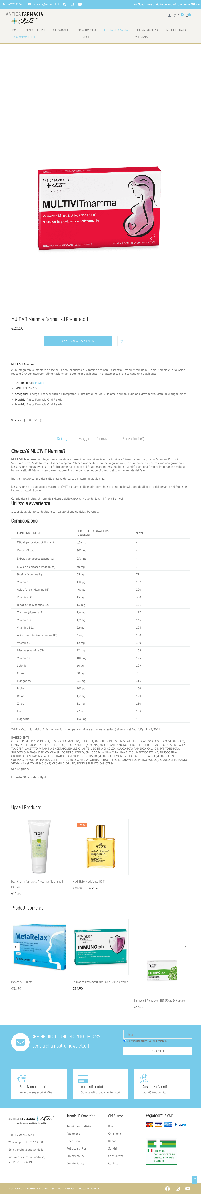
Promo (14, 30)
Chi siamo (114, 1133)
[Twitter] (30, 420)
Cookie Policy (75, 1163)
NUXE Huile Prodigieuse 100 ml (89, 881)
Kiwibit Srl (94, 1188)
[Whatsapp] (41, 420)
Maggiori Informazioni (95, 438)
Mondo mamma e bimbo (23, 37)
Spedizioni (74, 1141)
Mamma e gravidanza (63, 307)
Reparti (113, 1141)
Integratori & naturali (116, 30)
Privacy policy (75, 1156)
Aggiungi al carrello (78, 341)
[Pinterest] (35, 420)
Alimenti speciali (35, 30)
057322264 (15, 4)
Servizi (112, 1148)
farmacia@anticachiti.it (47, 4)
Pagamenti (74, 1133)
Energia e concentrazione (46, 394)
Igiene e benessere (176, 30)
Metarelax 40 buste (22, 982)
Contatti (113, 1163)
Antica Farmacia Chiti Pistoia (44, 399)
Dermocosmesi (60, 30)
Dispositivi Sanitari (147, 30)
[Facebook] (24, 420)
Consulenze (115, 1156)
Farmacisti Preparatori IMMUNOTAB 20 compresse (100, 982)
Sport (86, 37)
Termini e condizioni (80, 1126)
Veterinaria (141, 37)
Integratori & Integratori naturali (83, 394)
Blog (111, 1126)
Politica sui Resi (77, 1148)
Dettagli (63, 438)
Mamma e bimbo (34, 307)
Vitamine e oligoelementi (172, 394)
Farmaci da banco (87, 30)
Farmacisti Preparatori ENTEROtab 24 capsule (159, 1001)
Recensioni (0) (133, 438)
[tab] (63, 438)
